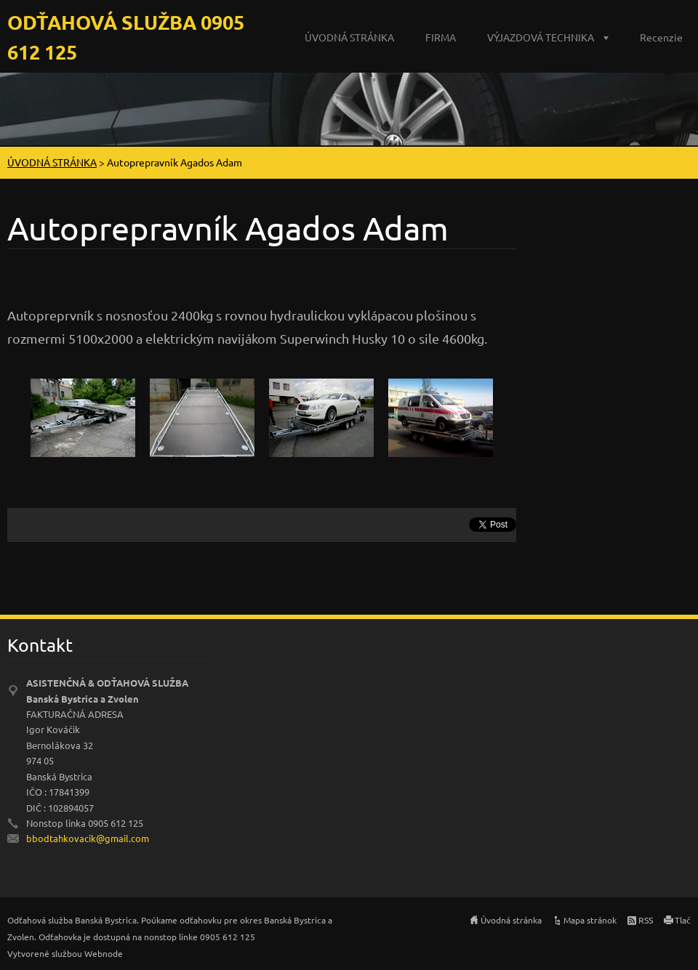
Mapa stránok (590, 920)
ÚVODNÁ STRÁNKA (349, 37)
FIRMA (440, 37)
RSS (645, 920)
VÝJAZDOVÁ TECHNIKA (540, 37)
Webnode (103, 953)
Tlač (683, 920)
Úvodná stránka (511, 920)
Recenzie (661, 37)
